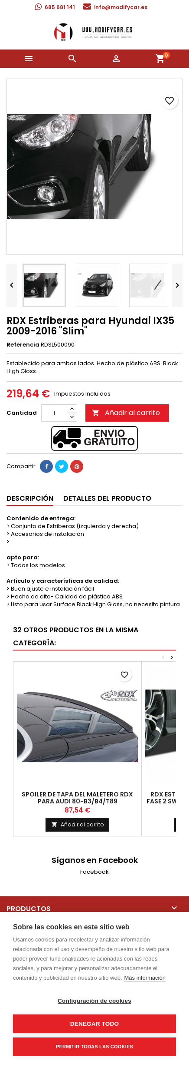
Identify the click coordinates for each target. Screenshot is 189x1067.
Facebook (94, 872)
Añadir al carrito (126, 413)
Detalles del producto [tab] (107, 498)
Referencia (23, 345)
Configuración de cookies (94, 1001)
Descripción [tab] (30, 498)
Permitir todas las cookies (94, 1046)
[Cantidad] (54, 413)
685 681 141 (60, 7)
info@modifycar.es (120, 7)
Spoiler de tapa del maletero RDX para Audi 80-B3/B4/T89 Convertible (77, 801)
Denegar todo (94, 1024)
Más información (145, 978)
